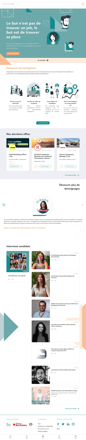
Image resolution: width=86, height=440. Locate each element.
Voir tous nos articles (72, 409)
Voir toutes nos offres (72, 175)
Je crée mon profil (13, 53)
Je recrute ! (43, 60)
